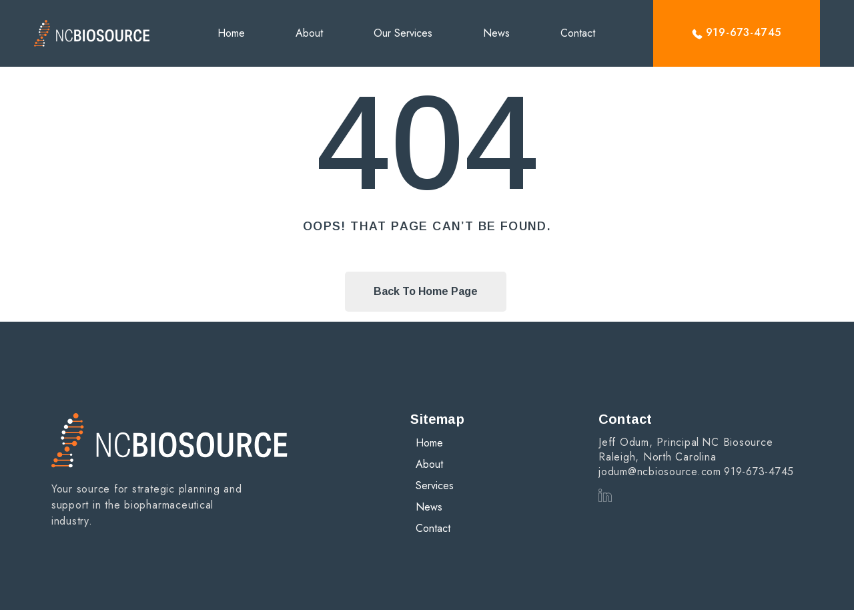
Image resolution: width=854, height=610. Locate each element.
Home (231, 33)
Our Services (403, 33)
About (309, 33)
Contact (577, 33)
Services (435, 485)
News (496, 33)
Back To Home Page (426, 291)
